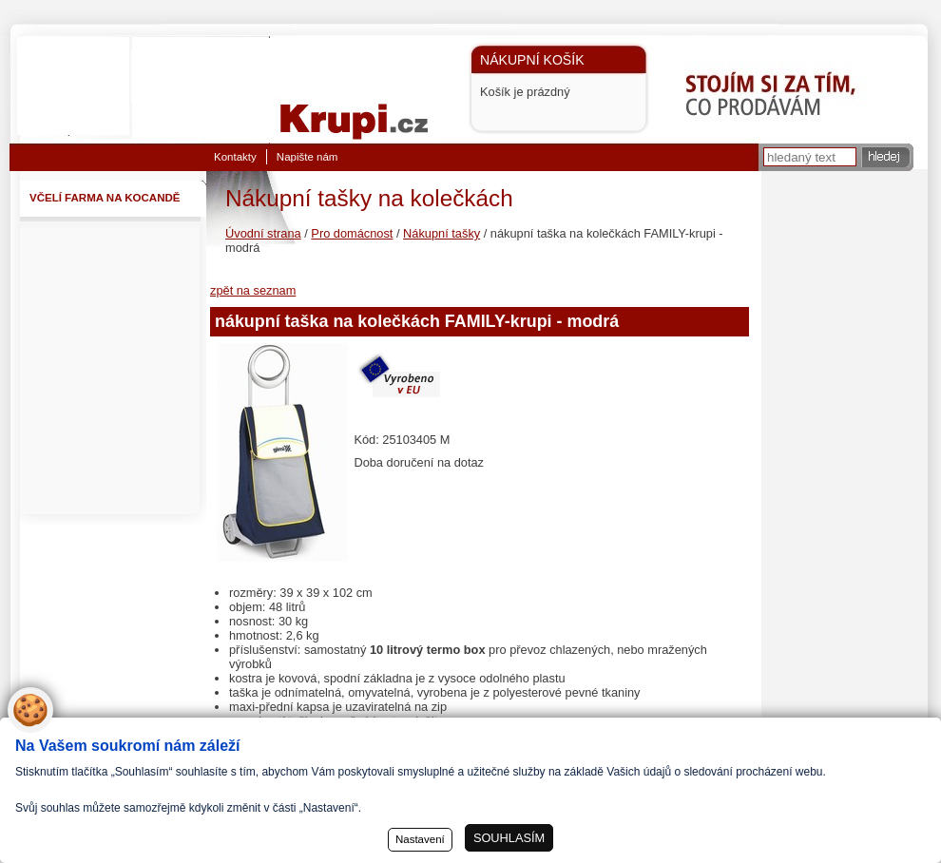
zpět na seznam (253, 290)
